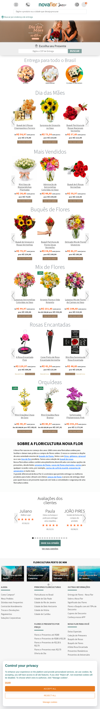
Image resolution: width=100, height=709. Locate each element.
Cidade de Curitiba (42, 614)
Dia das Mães (50, 92)
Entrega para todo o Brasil (50, 60)
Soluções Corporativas (11, 618)
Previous (13, 122)
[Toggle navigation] (16, 4)
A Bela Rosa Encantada (78, 647)
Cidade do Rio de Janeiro (45, 602)
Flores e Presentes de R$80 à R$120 (49, 638)
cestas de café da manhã (57, 468)
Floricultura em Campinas (35, 577)
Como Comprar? (8, 594)
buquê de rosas (66, 459)
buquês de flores (46, 456)
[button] (76, 4)
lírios (66, 456)
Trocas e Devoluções (10, 610)
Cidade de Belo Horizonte (45, 606)
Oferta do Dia (40, 653)
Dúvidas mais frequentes (12, 602)
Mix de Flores (50, 266)
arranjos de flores (42, 465)
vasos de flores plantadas (62, 465)
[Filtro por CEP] (43, 51)
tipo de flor (26, 459)
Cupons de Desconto (77, 613)
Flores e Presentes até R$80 (46, 634)
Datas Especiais (75, 631)
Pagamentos (6, 614)
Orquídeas (50, 382)
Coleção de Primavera (77, 635)
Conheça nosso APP (76, 617)
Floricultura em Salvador (61, 577)
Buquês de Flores (50, 209)
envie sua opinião (50, 543)
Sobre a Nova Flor (75, 598)
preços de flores (55, 477)
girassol (82, 456)
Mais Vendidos (50, 151)
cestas (78, 465)
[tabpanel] (50, 31)
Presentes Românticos (78, 651)
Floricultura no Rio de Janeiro (88, 577)
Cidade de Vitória (41, 610)
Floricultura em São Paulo (12, 577)
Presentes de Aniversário (79, 654)
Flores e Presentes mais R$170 (47, 649)
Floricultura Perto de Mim (50, 562)
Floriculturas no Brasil (43, 594)
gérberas (73, 456)
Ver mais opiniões (50, 548)
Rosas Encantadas (50, 324)
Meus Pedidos (7, 598)
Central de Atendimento (11, 606)
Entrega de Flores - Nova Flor (80, 594)
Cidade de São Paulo (43, 598)
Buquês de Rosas (75, 639)
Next (87, 122)
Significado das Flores (77, 602)
